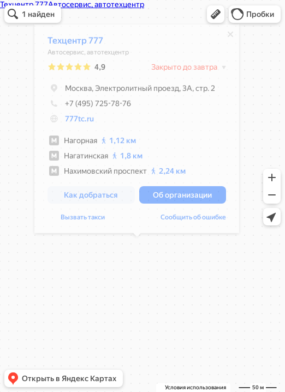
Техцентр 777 (75, 43)
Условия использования (195, 387)
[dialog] (136, 131)
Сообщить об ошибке (193, 220)
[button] (215, 14)
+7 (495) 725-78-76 (89, 106)
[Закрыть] (230, 37)
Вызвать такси (83, 220)
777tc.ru (79, 121)
